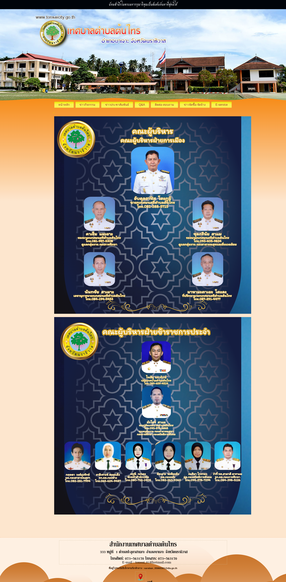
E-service (221, 104)
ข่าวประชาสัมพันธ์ (117, 104)
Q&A (142, 104)
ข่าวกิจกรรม (87, 104)
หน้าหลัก (64, 104)
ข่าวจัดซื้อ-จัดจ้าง (195, 104)
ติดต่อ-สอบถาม (164, 104)
